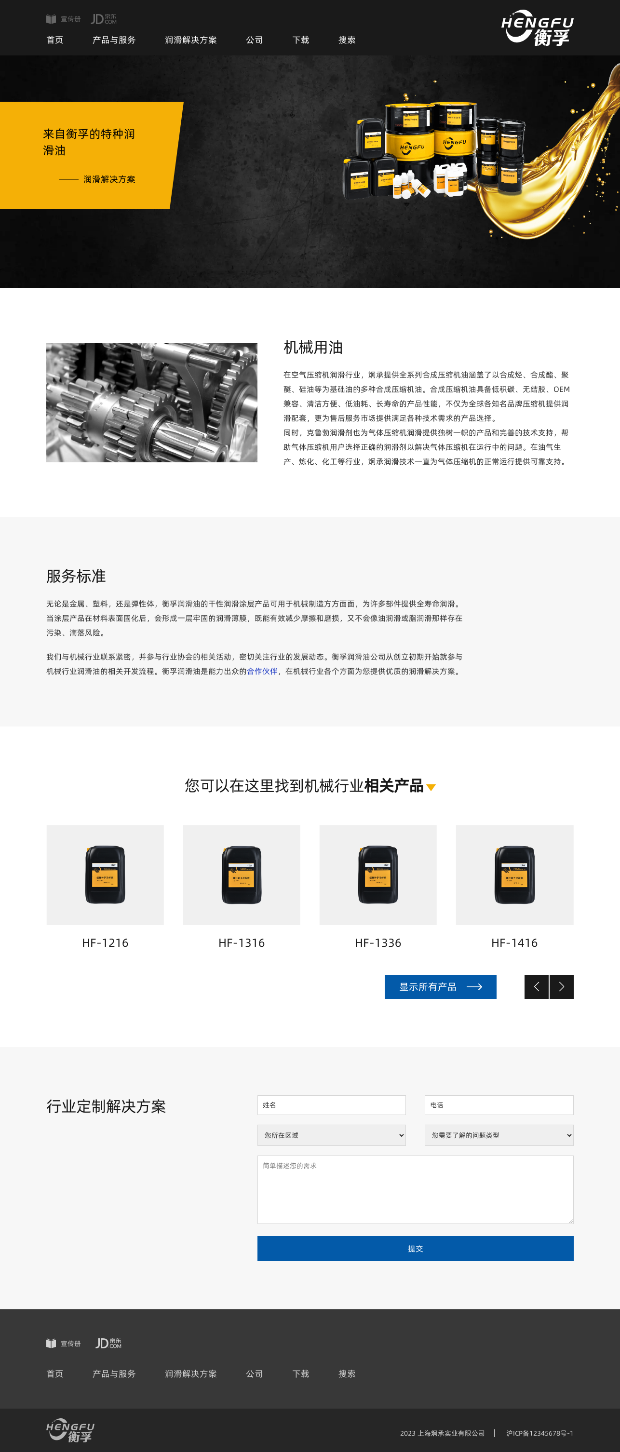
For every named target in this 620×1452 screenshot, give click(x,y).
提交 (415, 1248)
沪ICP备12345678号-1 (540, 1433)
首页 (55, 40)
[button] (537, 987)
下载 (301, 40)
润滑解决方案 (191, 40)
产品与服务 (114, 40)
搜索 (347, 40)
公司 (254, 40)
